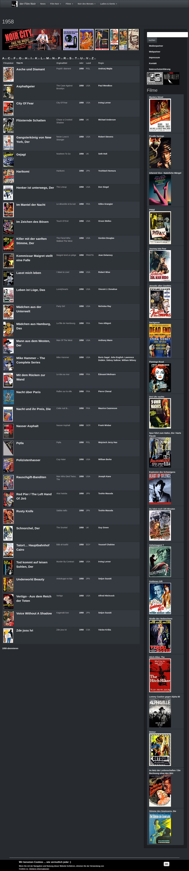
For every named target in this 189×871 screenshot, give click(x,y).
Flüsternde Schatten (31, 120)
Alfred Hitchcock (106, 595)
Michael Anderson (107, 120)
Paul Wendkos (105, 85)
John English (117, 357)
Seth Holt (102, 154)
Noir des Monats (87, 4)
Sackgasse (154, 322)
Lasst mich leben (28, 272)
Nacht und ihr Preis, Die (33, 409)
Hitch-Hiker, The (157, 657)
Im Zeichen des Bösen (32, 221)
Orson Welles (104, 221)
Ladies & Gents (108, 4)
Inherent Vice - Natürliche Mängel (165, 173)
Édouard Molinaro (107, 374)
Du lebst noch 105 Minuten (162, 509)
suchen (152, 40)
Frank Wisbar (104, 425)
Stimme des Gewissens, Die (162, 811)
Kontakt (153, 63)
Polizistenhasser (28, 460)
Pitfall (152, 210)
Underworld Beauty (30, 579)
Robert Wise (104, 272)
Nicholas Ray (104, 306)
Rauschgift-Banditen (31, 477)
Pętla (20, 443)
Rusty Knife (24, 511)
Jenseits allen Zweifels (160, 286)
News (43, 4)
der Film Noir (28, 3)
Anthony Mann (105, 340)
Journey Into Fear (157, 249)
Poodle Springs (156, 136)
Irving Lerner (104, 102)
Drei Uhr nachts (156, 397)
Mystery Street (156, 97)
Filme (69, 4)
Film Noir (55, 4)
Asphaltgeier (25, 86)
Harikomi (22, 171)
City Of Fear (25, 103)
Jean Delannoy (105, 255)
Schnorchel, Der (28, 528)
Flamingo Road (156, 362)
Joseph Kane (104, 476)
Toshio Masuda (105, 493)
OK (166, 864)
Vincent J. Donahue (107, 289)
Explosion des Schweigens (162, 472)
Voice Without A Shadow (34, 613)
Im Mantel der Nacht (30, 204)
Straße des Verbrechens (160, 619)
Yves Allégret (104, 323)
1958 (81, 68)
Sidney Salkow (113, 360)
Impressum (154, 57)
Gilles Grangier (105, 204)
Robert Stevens (105, 137)
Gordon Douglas (106, 238)
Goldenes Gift (156, 581)
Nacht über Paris (28, 392)
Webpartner (154, 52)
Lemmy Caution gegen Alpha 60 (164, 697)
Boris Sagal (103, 357)
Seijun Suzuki (105, 578)
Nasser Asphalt (27, 426)
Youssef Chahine (106, 544)
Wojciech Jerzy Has (107, 442)
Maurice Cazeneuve (107, 408)
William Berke (105, 459)
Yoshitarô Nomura (107, 171)
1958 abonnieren (10, 648)
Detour (152, 732)
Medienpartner (156, 46)
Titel (19, 63)
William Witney (129, 360)
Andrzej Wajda (105, 68)
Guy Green (103, 527)
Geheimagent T (156, 545)
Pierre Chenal (104, 391)
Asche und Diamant (30, 69)
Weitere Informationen (39, 869)
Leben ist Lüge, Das (30, 289)
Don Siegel (103, 187)
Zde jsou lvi (24, 630)
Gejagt (21, 154)
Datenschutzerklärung (159, 69)
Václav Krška (104, 630)
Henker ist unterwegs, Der (35, 187)
